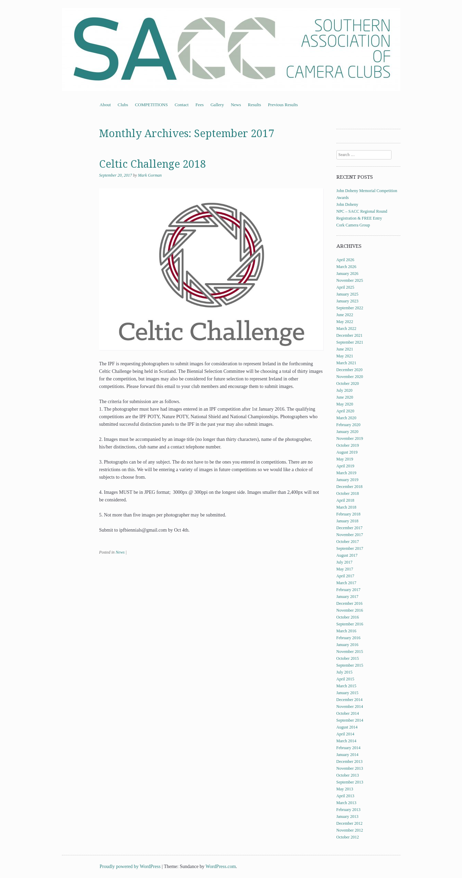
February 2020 (348, 424)
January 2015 (347, 692)
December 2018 (349, 486)
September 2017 (349, 548)
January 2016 (347, 644)
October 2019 (347, 445)
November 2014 (349, 706)
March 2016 (346, 631)
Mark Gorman (150, 175)
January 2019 (347, 479)
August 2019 (347, 452)
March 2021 (346, 362)
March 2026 (346, 266)
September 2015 (349, 665)
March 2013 (346, 802)
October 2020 (347, 383)
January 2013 (347, 816)
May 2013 (344, 789)
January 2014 (347, 754)
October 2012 (347, 837)
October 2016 (347, 617)
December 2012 (349, 823)
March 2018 (346, 507)
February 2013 (348, 809)
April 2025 (345, 287)
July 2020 (344, 390)
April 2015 (345, 679)
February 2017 (348, 589)
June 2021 (344, 349)
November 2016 (349, 610)
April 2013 (345, 795)
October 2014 (347, 713)
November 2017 (349, 534)
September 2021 (349, 342)
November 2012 (349, 830)
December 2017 (349, 527)
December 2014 (349, 699)
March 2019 (346, 472)
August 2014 (347, 727)
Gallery (217, 104)
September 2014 (349, 720)
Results (254, 104)
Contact (182, 104)
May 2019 (344, 459)
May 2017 (344, 569)
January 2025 (347, 294)
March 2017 (346, 582)
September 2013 (349, 782)
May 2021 (344, 356)
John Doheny (347, 204)
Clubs (123, 104)
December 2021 (349, 335)
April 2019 (345, 466)
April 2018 (345, 500)
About (105, 104)
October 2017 (347, 541)
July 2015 (344, 672)
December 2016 (349, 603)
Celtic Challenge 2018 (152, 164)
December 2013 (349, 761)
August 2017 (347, 555)
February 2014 (348, 747)
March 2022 (346, 328)
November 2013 (349, 768)
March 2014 (346, 740)
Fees (199, 104)
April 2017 (345, 576)
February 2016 (348, 637)
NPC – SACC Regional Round (361, 211)
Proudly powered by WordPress (130, 866)
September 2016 (349, 624)
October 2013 (347, 775)
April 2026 (345, 259)
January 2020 (347, 431)
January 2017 (347, 596)
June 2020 (344, 397)
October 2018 (347, 493)
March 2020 (346, 417)
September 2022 (349, 307)
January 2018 (347, 521)
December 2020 (349, 369)
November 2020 (349, 376)
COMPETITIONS (151, 104)
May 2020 (344, 404)
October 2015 (347, 658)
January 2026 (347, 273)
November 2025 (349, 280)
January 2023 (347, 301)
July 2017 (344, 562)
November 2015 (349, 651)
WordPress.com (221, 866)
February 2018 (348, 514)
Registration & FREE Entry (359, 218)
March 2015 (346, 685)
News (236, 104)
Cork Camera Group (353, 225)
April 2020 (345, 411)
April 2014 (345, 734)
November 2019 (349, 438)
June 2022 (344, 314)
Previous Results (283, 104)
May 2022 (344, 321)
